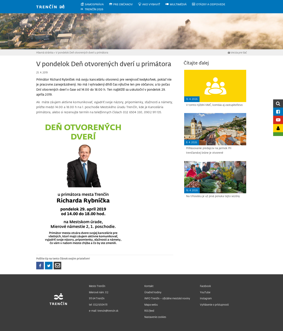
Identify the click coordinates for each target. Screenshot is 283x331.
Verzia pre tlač (237, 52)
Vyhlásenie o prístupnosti (214, 304)
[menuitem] (94, 4)
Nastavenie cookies (155, 316)
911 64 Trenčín (97, 298)
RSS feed (149, 310)
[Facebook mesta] (278, 112)
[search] (278, 103)
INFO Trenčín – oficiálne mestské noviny (167, 298)
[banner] (52, 7)
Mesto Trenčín (97, 286)
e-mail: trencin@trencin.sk (103, 310)
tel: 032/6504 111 (98, 304)
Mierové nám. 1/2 (98, 292)
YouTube (205, 292)
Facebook (205, 286)
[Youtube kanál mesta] (278, 120)
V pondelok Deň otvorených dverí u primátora (82, 52)
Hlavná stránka (44, 52)
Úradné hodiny (152, 292)
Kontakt (148, 286)
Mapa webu (151, 304)
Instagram (206, 298)
